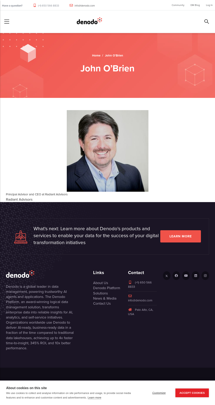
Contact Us (102, 303)
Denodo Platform (106, 288)
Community (178, 5)
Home (96, 55)
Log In (209, 5)
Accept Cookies (192, 392)
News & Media (104, 298)
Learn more (180, 236)
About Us (100, 282)
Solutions (100, 293)
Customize (159, 392)
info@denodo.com (85, 6)
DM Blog (195, 5)
